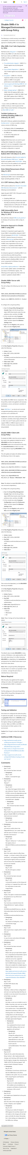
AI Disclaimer (6, 1142)
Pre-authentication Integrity (11, 63)
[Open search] (21, 2)
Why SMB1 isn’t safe (8, 110)
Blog (4, 1144)
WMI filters (7, 409)
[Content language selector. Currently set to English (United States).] (10, 1131)
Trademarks (13, 1148)
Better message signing (10, 90)
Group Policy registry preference (9, 266)
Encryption (7, 75)
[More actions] (25, 20)
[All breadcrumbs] (2, 20)
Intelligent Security (9, 20)
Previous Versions (15, 1142)
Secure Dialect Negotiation (11, 69)
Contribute (10, 1144)
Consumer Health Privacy (9, 1146)
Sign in (25, 2)
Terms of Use (6, 1148)
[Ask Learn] (22, 20)
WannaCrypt (6, 174)
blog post (12, 51)
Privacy (16, 1144)
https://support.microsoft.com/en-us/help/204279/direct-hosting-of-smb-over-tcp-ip (14, 757)
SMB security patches (19, 218)
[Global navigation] (1, 2)
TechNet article (5, 123)
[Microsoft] (14, 2)
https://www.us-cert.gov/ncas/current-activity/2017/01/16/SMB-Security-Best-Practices (14, 751)
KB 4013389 (18, 161)
